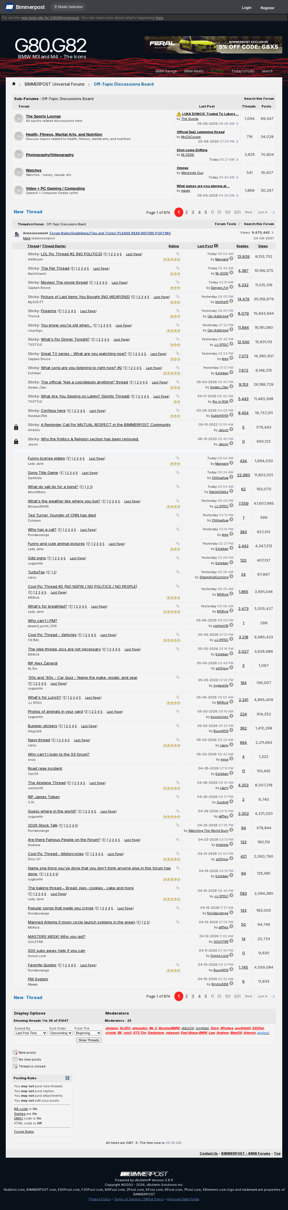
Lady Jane (36, 464)
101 (227, 212)
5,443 (243, 398)
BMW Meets (193, 71)
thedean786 (37, 416)
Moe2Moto (37, 492)
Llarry (32, 577)
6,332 (243, 285)
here (160, 18)
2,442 (243, 545)
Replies (242, 246)
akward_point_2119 (42, 626)
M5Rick (33, 598)
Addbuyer (35, 259)
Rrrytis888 (219, 984)
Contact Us (209, 1153)
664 (243, 742)
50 (243, 924)
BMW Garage (166, 71)
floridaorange (38, 535)
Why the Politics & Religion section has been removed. (90, 439)
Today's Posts (243, 71)
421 (244, 856)
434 (243, 460)
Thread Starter (54, 246)
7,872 (243, 370)
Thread (33, 246)
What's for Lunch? (44, 697)
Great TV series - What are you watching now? (84, 353)
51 (219, 212)
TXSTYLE (35, 345)
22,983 (243, 475)
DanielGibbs (218, 492)
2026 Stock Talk (43, 825)
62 (243, 489)
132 (244, 842)
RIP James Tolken (44, 796)
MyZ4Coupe (191, 137)
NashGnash (37, 274)
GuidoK (222, 802)
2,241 (243, 699)
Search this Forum (259, 99)
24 (243, 574)
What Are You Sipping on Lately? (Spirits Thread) (85, 396)
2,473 (243, 608)
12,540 (243, 341)
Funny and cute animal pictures (56, 543)
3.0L (31, 802)
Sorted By (22, 1028)
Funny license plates (46, 458)
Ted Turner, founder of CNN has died (62, 515)
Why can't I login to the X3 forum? (58, 754)
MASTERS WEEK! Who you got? (56, 936)
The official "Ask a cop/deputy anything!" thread (84, 382)
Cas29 (33, 774)
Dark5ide (35, 478)
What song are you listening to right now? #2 (81, 367)
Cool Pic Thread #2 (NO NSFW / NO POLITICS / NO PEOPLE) (82, 586)
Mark (26, 238)
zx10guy (222, 668)
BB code (21, 1109)
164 (244, 682)
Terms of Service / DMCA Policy (139, 1199)
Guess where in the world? (52, 811)
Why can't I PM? (42, 620)
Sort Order (57, 1028)
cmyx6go (35, 331)
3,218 (243, 637)
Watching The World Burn (208, 831)
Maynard (221, 259)
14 (243, 938)
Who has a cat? (42, 529)
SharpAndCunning (214, 577)
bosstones (219, 717)
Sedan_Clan (37, 387)
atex (225, 359)
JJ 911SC (221, 345)
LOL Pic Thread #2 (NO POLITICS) (71, 253)
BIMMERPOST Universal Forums (55, 84)
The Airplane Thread (47, 782)
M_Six (32, 669)
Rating (174, 246)
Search (267, 71)
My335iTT (35, 302)
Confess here (53, 410)
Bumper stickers (42, 725)
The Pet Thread (55, 268)
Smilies (20, 1114)
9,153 (243, 384)
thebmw (34, 845)
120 (243, 560)
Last (262, 212)
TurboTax (36, 572)
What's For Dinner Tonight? (65, 339)
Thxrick (33, 316)
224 (243, 714)
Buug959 (220, 731)
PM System (38, 979)
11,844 (243, 327)
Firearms (48, 310)
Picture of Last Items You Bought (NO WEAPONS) (85, 296)
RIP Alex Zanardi (43, 663)
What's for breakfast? (47, 606)
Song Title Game (43, 472)
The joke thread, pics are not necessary (64, 649)
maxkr (185, 191)
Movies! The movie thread (64, 282)
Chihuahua (220, 478)
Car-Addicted (217, 316)
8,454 (243, 412)
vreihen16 (220, 626)
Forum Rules (24, 1132)
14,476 (243, 299)
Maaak (33, 984)
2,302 (243, 813)
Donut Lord (37, 956)
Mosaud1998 (38, 506)
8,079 (243, 313)
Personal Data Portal (183, 1199)
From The (82, 1028)
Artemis (34, 430)
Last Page (133, 254)
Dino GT (34, 859)
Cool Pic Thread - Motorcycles (56, 853)
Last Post (205, 246)
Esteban (34, 373)
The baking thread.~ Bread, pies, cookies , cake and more (81, 888)
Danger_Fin (219, 288)
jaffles (223, 816)
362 (243, 728)
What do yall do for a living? (53, 486)
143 (244, 910)
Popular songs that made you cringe (61, 908)
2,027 (243, 651)
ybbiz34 (187, 1028)
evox (32, 760)
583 (243, 893)
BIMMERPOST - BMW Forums (245, 1153)
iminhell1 (221, 302)
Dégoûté (35, 731)
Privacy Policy (100, 1199)
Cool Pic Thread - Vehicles (52, 634)
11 (212, 212)
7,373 (243, 356)
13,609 (243, 256)
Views (263, 246)
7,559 (244, 503)
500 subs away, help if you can (56, 950)
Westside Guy (192, 173)
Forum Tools (225, 224)
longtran (202, 1028)
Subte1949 (219, 416)
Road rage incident (45, 768)
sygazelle (35, 563)
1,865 (243, 591)
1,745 (243, 967)
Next (248, 212)
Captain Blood (39, 288)
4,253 (243, 785)
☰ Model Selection (68, 7)
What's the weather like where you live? (64, 501)
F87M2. (34, 640)
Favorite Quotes (42, 965)
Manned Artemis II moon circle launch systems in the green (81, 922)
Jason (223, 430)
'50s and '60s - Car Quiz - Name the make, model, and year (83, 677)
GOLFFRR (35, 942)
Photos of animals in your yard (55, 711)
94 (243, 827)
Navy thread (39, 739)
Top (277, 1153)
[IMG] (18, 1118)
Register (267, 8)
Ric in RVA (220, 402)
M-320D (187, 155)
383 (243, 531)
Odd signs (37, 558)
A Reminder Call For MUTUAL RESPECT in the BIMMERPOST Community (106, 424)
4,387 (243, 270)
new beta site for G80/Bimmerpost (50, 18)
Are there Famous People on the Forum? (64, 839)
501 (237, 212)
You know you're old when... (66, 325)
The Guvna (189, 119)
